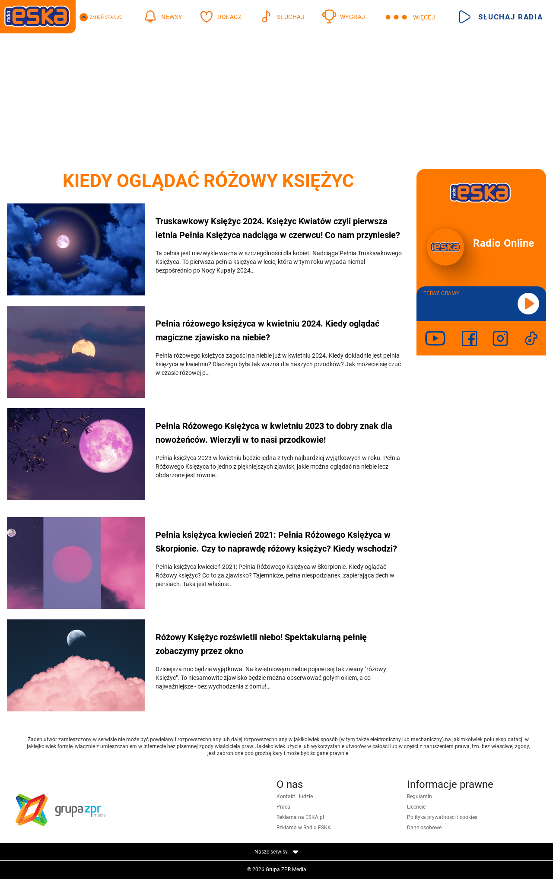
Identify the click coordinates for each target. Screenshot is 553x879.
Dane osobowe (424, 828)
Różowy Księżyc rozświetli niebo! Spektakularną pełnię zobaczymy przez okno (261, 644)
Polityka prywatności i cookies (442, 817)
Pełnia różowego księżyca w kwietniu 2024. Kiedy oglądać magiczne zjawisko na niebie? (267, 330)
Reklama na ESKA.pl (300, 817)
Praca (283, 807)
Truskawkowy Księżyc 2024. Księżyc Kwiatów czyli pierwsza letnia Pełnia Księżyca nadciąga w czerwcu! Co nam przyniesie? (278, 228)
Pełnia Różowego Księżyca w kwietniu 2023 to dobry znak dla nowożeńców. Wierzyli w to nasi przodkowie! (274, 433)
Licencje (416, 807)
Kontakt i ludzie (294, 796)
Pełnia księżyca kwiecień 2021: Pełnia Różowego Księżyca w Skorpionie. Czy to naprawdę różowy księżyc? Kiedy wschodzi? (276, 542)
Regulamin (419, 796)
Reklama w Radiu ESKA (303, 828)
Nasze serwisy (276, 851)
